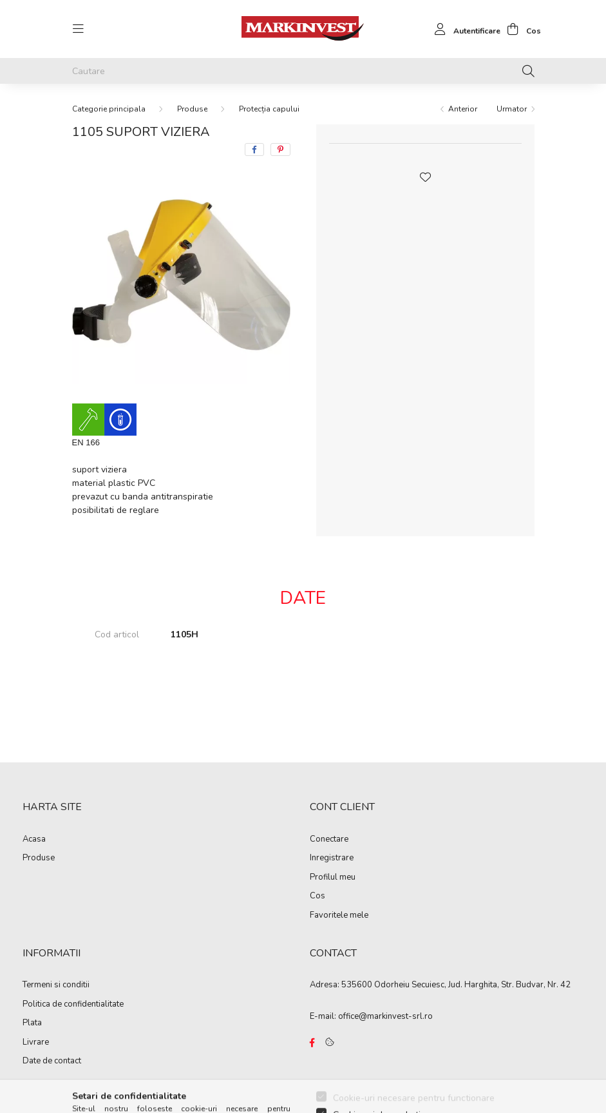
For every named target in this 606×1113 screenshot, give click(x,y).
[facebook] (254, 149)
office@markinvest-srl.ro (385, 1016)
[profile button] (464, 29)
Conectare (329, 840)
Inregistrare (332, 858)
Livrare (36, 1043)
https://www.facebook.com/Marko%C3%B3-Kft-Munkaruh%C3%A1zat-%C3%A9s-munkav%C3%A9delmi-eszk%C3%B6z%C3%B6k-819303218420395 (312, 1043)
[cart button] (520, 29)
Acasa (34, 840)
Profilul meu (332, 878)
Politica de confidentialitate (73, 1005)
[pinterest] (280, 149)
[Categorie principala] (109, 109)
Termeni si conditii (56, 985)
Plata (32, 1023)
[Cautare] (303, 71)
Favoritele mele (339, 916)
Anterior (462, 109)
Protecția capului (269, 109)
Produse (192, 109)
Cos (317, 896)
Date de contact (52, 1061)
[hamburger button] (78, 29)
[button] (425, 176)
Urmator (512, 109)
